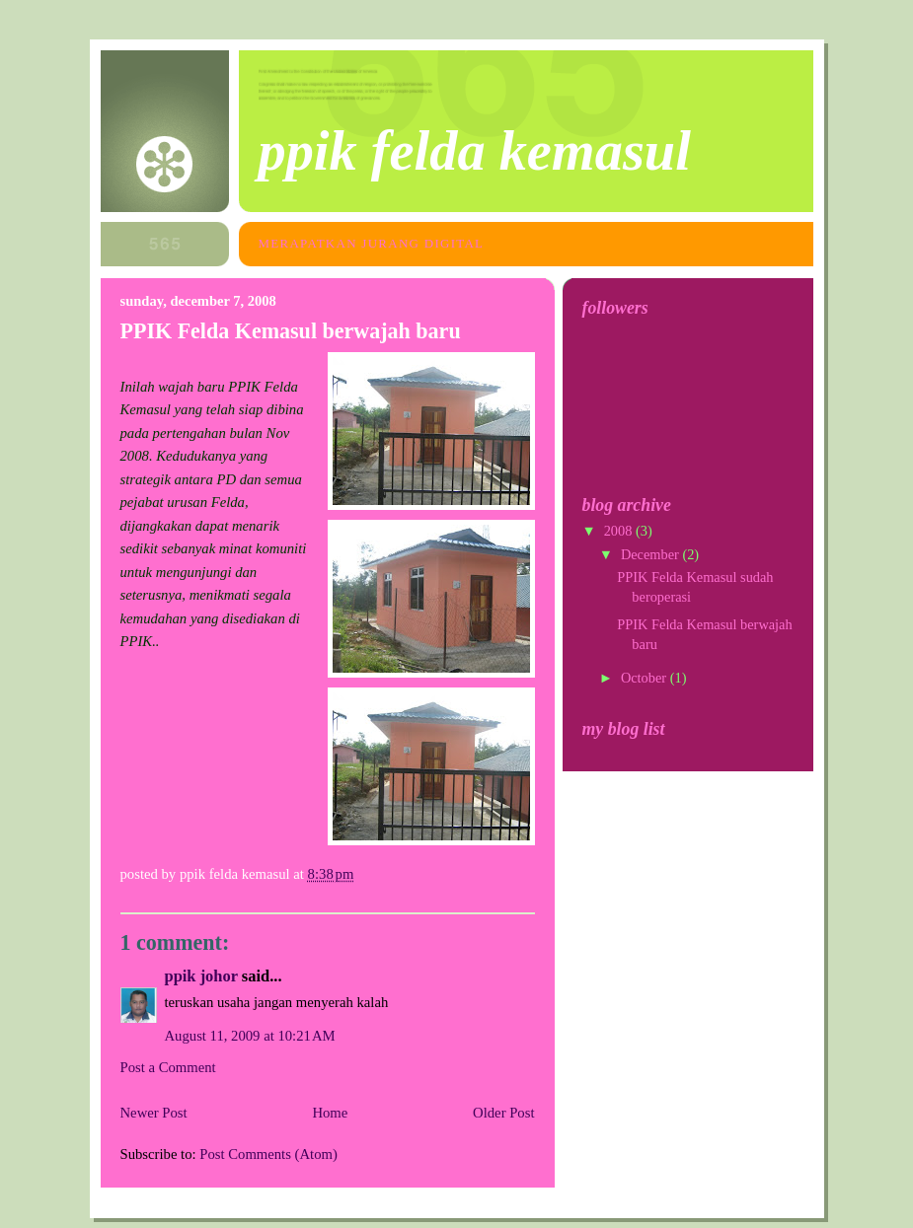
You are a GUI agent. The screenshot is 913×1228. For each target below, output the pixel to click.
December (652, 554)
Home (329, 1112)
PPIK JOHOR (201, 976)
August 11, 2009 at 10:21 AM (250, 1036)
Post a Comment (168, 1067)
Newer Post (154, 1112)
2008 (620, 531)
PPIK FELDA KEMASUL (475, 150)
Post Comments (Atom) (268, 1154)
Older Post (503, 1112)
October (645, 678)
